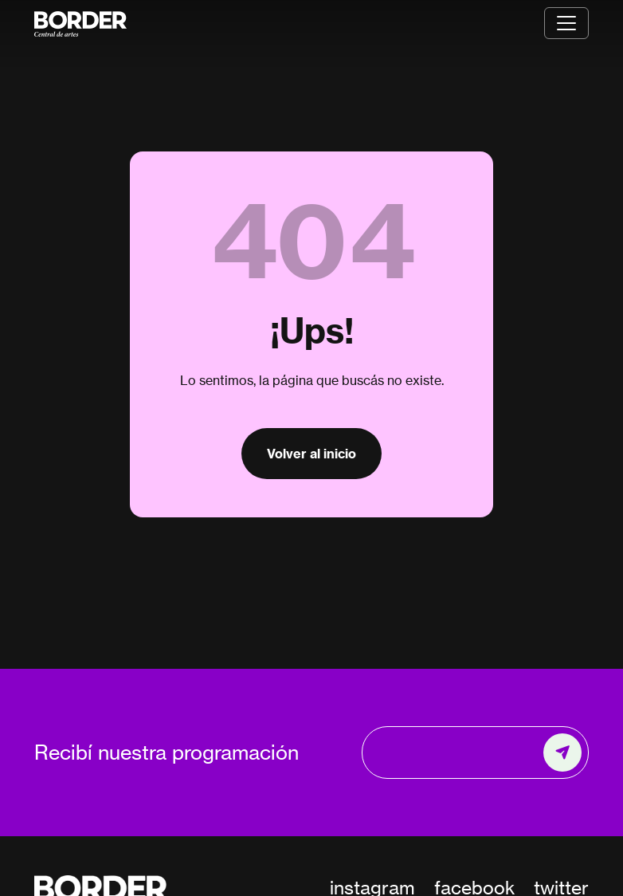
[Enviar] (562, 752)
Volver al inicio (311, 454)
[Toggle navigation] (566, 23)
